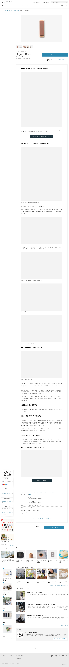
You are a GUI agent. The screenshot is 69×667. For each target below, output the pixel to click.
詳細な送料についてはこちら (6, 493)
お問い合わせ (18, 658)
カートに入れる (55, 55)
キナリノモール (3, 10)
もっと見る (10, 638)
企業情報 (2, 663)
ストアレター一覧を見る (64, 625)
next (66, 28)
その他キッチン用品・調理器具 (49, 492)
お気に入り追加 (61, 59)
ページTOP (35, 648)
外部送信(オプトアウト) (20, 663)
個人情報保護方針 (12, 663)
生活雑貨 (30, 492)
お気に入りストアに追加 (60, 638)
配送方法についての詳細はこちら (7, 501)
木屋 (30, 494)
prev (17, 28)
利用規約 (6, 663)
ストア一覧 (8, 10)
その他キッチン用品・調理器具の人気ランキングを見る (58, 585)
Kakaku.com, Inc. (65, 664)
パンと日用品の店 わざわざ (15, 10)
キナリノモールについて (20, 655)
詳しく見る (12, 545)
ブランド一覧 (11, 655)
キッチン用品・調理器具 (37, 492)
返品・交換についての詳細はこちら (7, 512)
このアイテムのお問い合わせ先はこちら (43, 518)
